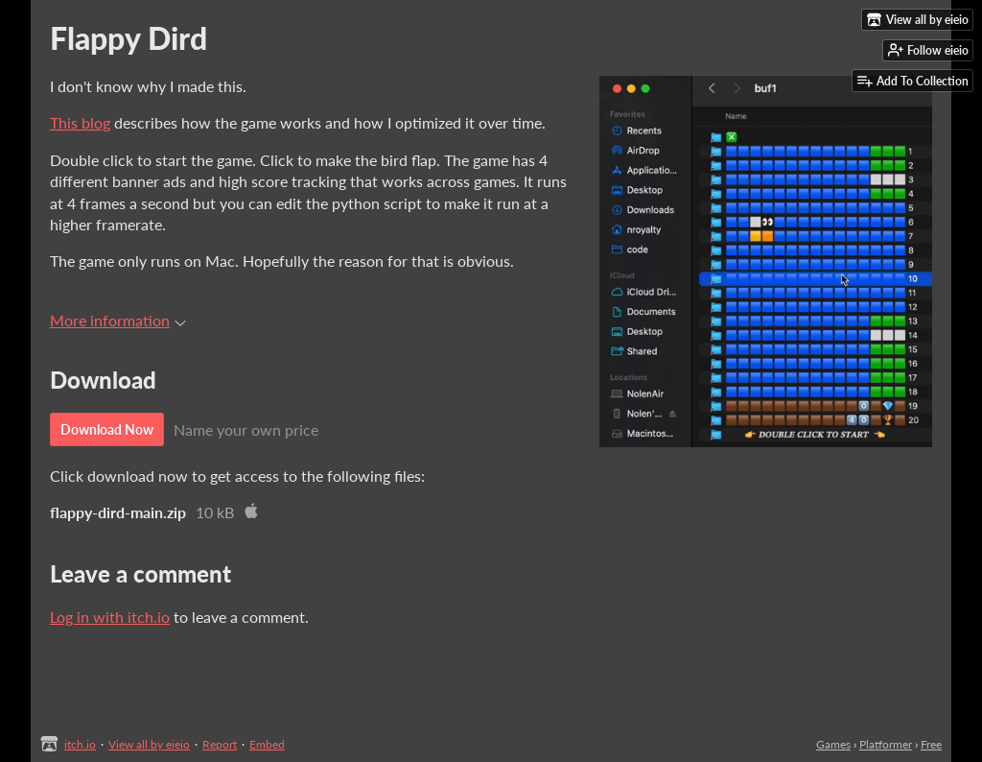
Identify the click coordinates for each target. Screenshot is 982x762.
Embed (267, 744)
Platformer (885, 744)
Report (219, 744)
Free (931, 744)
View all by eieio (149, 744)
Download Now (106, 429)
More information (118, 320)
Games (833, 744)
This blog (80, 122)
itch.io (80, 744)
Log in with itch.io (110, 616)
